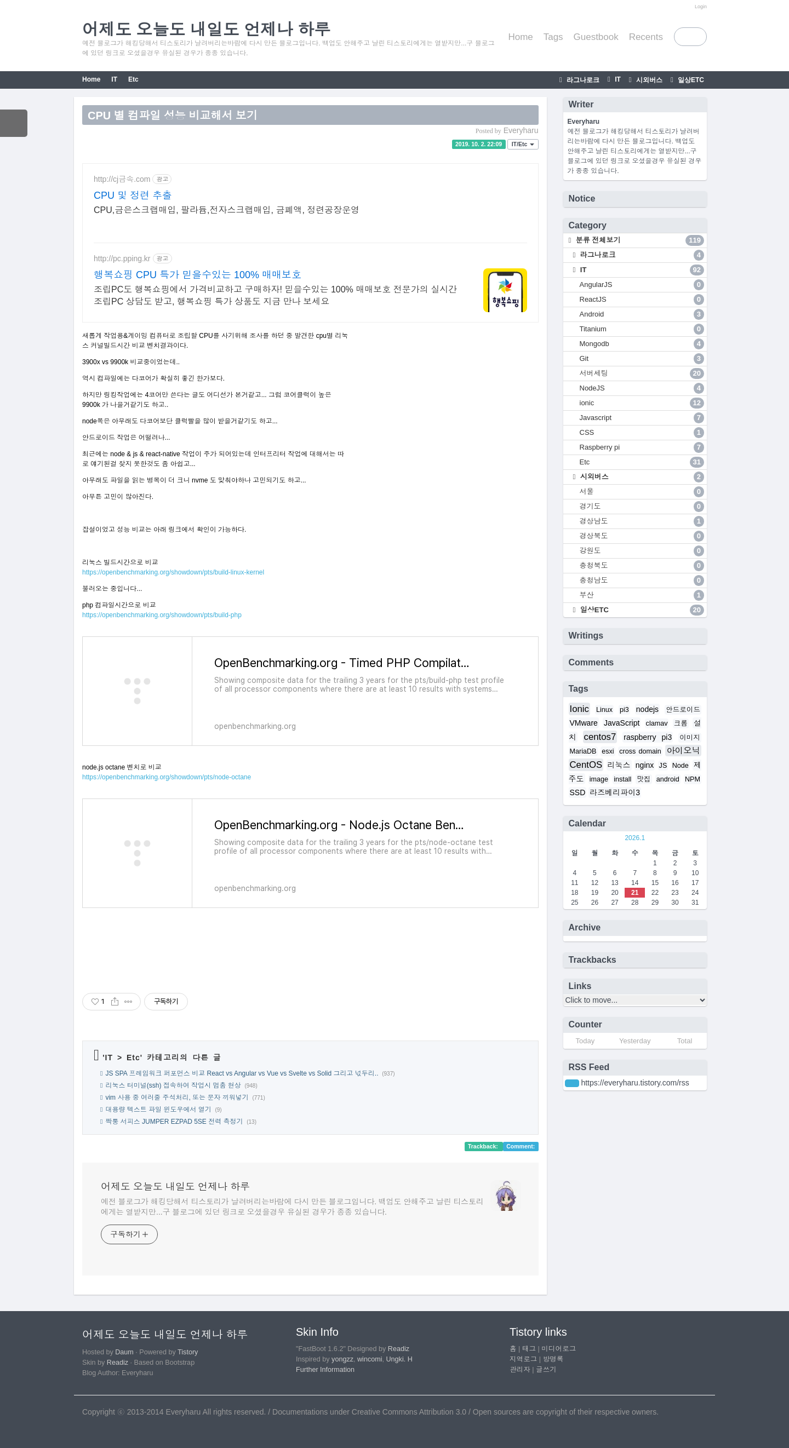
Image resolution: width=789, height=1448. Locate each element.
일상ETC (690, 80)
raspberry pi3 (648, 737)
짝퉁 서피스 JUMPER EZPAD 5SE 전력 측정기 (174, 1121)
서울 (642, 491)
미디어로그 (558, 1349)
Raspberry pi (642, 447)
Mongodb (642, 343)
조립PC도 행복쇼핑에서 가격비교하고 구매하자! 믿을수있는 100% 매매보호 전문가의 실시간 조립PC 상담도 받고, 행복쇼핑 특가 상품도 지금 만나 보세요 (275, 295)
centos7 (600, 737)
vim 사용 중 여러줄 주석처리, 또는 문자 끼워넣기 (176, 1097)
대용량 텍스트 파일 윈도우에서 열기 (158, 1109)
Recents (646, 37)
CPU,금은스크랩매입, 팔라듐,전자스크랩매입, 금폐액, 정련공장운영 (226, 210)
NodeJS (642, 388)
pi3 (624, 710)
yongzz (342, 1359)
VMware (584, 723)
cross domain (640, 751)
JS (663, 765)
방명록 (553, 1359)
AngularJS (642, 284)
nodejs (647, 709)
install (622, 779)
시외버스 (648, 80)
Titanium (642, 329)
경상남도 (642, 521)
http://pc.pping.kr (122, 258)
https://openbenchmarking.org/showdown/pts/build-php (162, 615)
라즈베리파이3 (615, 792)
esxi (608, 751)
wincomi (369, 1359)
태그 (529, 1349)
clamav (657, 723)
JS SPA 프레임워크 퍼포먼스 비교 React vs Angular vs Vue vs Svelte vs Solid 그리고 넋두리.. (241, 1073)
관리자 (520, 1370)
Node (680, 765)
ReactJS (642, 299)
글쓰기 (546, 1370)
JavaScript (621, 723)
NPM (692, 779)
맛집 (643, 779)
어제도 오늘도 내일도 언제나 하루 (175, 1186)
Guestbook (596, 37)
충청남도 (642, 580)
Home (520, 37)
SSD (578, 792)
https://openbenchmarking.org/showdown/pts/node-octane (166, 777)
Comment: (520, 1146)
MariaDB (583, 751)
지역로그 (523, 1359)
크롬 (681, 723)
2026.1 (635, 838)
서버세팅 (642, 373)
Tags (553, 37)
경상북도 (642, 536)
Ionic (579, 709)
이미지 (689, 738)
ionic (642, 403)
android (667, 779)
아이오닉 (683, 750)
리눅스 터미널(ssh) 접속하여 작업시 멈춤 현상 (173, 1085)
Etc (133, 79)
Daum (124, 1352)
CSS (642, 432)
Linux (604, 710)
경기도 (642, 506)
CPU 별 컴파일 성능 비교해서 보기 (173, 116)
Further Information (325, 1370)
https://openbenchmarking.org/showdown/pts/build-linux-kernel (173, 572)
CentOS (586, 765)
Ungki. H (399, 1359)
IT (617, 79)
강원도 (642, 550)
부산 (642, 595)
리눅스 (619, 765)
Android (642, 314)
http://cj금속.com (122, 179)
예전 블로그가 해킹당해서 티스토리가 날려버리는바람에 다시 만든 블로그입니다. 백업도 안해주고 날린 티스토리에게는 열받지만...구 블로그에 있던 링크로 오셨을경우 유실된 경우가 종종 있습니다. (292, 1206)
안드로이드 (683, 710)
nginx (645, 765)
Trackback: (484, 1146)
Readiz (117, 1362)
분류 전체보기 (639, 240)
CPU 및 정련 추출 (133, 195)
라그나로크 (582, 80)
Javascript (642, 417)
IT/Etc (523, 144)
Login (701, 6)
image (599, 779)
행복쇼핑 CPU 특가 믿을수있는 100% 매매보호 (197, 274)
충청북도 (642, 565)
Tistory (188, 1352)
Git (642, 358)
